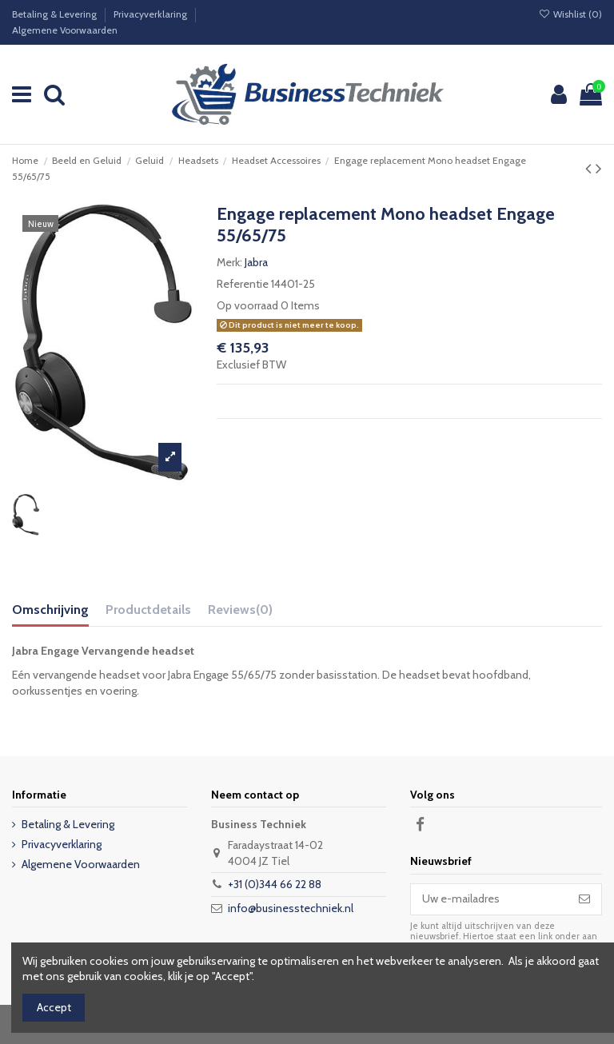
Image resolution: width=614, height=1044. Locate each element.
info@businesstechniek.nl (290, 908)
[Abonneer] (584, 899)
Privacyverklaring (151, 14)
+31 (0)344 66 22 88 (274, 884)
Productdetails (148, 609)
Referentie (243, 284)
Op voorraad (247, 305)
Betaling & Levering (55, 14)
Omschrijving (50, 609)
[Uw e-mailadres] (489, 899)
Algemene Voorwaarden (65, 30)
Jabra (256, 262)
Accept (54, 1007)
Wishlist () (570, 14)
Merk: (229, 262)
